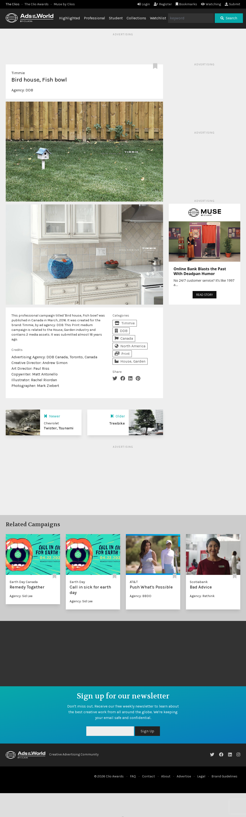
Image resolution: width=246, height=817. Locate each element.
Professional (94, 18)
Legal (201, 776)
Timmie (18, 73)
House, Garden (130, 361)
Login (143, 4)
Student (116, 18)
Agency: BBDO (140, 596)
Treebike (117, 423)
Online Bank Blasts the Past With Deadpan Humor (200, 271)
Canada (124, 338)
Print (122, 353)
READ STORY (204, 295)
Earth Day (77, 582)
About (165, 776)
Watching (211, 4)
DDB (29, 90)
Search (228, 18)
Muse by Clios (64, 4)
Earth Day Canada (24, 582)
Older (117, 416)
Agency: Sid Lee (21, 596)
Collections (136, 18)
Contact (148, 776)
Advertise (184, 776)
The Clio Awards (37, 4)
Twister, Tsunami (58, 428)
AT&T (134, 582)
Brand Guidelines (224, 776)
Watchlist (158, 18)
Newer (52, 416)
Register (163, 4)
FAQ (133, 776)
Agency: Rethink (202, 596)
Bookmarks (186, 4)
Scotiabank (199, 582)
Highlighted (69, 18)
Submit (232, 4)
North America (130, 346)
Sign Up (147, 731)
